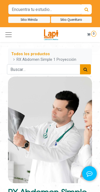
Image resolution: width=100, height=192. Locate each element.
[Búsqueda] (86, 9)
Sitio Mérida (29, 19)
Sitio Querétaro (71, 19)
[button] (8, 34)
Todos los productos (30, 54)
